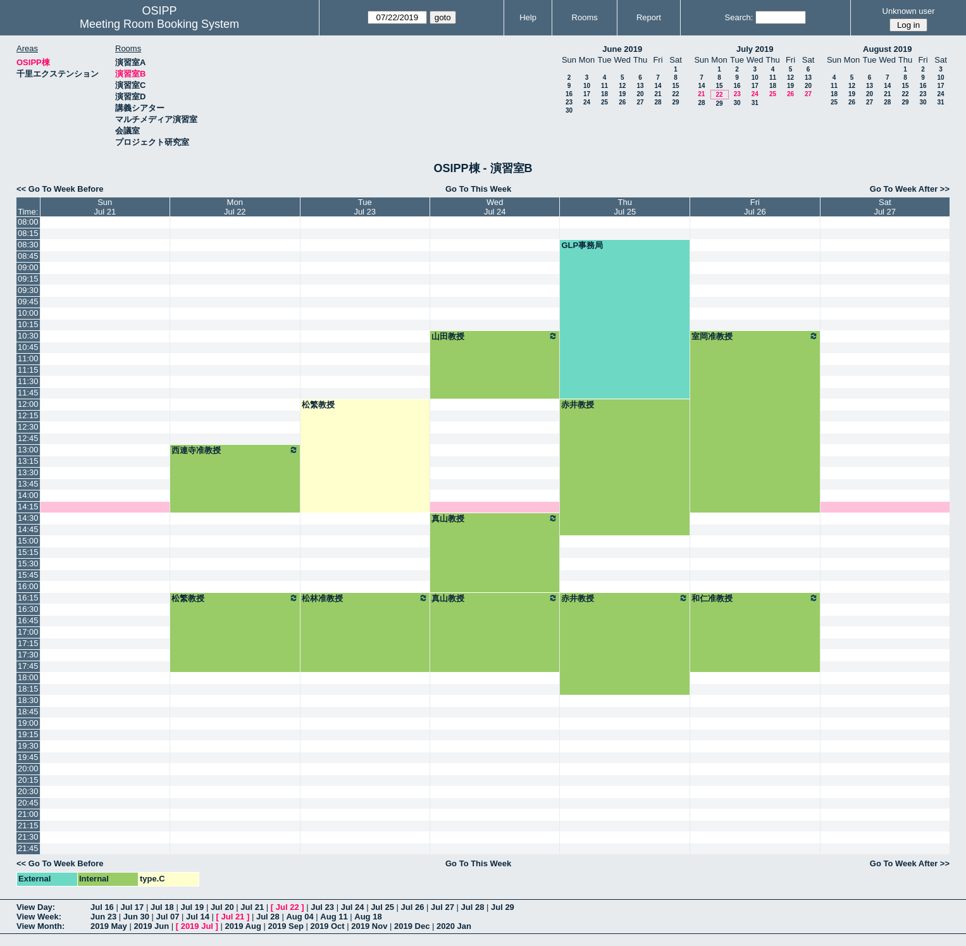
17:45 (28, 666)
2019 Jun (151, 926)
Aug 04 (299, 916)
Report (648, 17)
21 (657, 93)
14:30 (28, 518)
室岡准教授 (754, 336)
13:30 (28, 472)
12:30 (28, 427)
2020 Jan (454, 926)
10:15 (28, 324)
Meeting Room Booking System (159, 24)
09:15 (28, 278)
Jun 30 (136, 916)
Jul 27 (442, 907)
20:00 (28, 768)
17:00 (28, 632)
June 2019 (622, 49)
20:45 (28, 802)
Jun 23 (103, 916)
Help (527, 17)
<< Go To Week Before (60, 189)
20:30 (28, 791)
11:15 (28, 370)
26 (622, 102)
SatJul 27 (885, 206)
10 (586, 85)
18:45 (28, 711)
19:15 (28, 734)
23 (569, 102)
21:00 (28, 814)
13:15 (28, 461)
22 (675, 93)
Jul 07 (168, 916)
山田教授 (495, 336)
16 (569, 93)
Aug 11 (333, 916)
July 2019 (755, 49)
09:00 (28, 267)
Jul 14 (197, 916)
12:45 (28, 438)
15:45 (28, 575)
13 (639, 85)
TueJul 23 (365, 206)
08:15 (28, 233)
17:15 (28, 643)
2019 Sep (285, 926)
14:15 (28, 506)
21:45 (28, 848)
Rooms (585, 17)
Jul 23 (322, 907)
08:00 (28, 222)
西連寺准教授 (235, 450)
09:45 (28, 301)
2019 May (108, 926)
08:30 (28, 244)
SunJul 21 (105, 206)
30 (569, 110)
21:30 (28, 837)
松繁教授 (318, 404)
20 (639, 93)
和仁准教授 (754, 598)
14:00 (28, 495)
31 (755, 102)
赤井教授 (577, 404)
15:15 (28, 552)
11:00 (28, 358)
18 (604, 93)
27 (639, 102)
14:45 (28, 529)
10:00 (28, 313)
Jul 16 (102, 907)
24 (586, 102)
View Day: (35, 907)
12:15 (28, 415)
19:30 (28, 745)
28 (657, 102)
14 (657, 85)
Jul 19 (192, 907)
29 (675, 102)
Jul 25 (382, 907)
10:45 (28, 347)
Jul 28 (473, 907)
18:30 (28, 700)
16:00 (28, 586)
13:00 (28, 449)
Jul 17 (132, 907)
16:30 (28, 609)
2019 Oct (327, 926)
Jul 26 (412, 907)
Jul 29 (502, 907)
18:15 (28, 689)
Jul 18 (162, 907)
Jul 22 (287, 907)
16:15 (28, 597)
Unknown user (908, 11)
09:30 (28, 290)
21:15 (28, 825)
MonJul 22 (235, 206)
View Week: (38, 916)
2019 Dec (412, 926)
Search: (739, 17)
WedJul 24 (495, 206)
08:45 (28, 256)
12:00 (28, 404)
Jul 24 (352, 907)
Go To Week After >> (910, 189)
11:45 (28, 392)
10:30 (28, 335)
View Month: (40, 926)
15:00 (28, 540)
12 (622, 85)
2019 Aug (243, 926)
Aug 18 (367, 916)
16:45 (28, 620)
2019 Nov (369, 926)
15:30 (28, 563)
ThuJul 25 (625, 206)
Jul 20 (222, 907)
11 (604, 85)
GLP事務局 (582, 245)
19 (622, 93)
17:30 (28, 654)
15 (675, 85)
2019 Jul (197, 926)
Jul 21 (252, 907)
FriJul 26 (755, 206)
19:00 (28, 723)
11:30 (28, 381)
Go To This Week (478, 189)
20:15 (28, 780)
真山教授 (495, 518)
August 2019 (887, 49)
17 (586, 93)
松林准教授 (365, 598)
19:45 (28, 757)
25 (604, 102)
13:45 (28, 484)
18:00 (28, 677)
